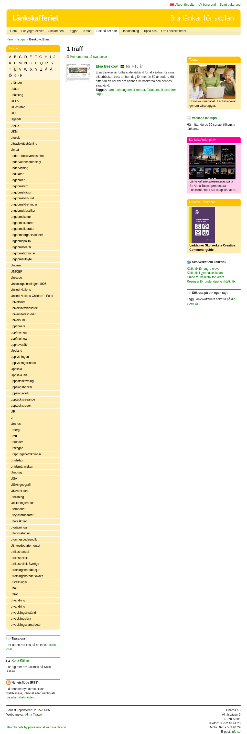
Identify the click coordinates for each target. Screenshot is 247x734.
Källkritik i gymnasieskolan (205, 273)
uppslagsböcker (21, 387)
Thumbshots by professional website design (36, 727)
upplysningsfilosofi (23, 363)
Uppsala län (19, 375)
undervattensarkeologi (26, 162)
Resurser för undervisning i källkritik (211, 281)
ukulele (15, 137)
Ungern (16, 265)
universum (18, 320)
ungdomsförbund (22, 198)
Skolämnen (56, 31)
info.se (236, 731)
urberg (15, 430)
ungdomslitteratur (23, 229)
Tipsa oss (150, 31)
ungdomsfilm (19, 186)
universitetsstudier (23, 314)
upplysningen (20, 357)
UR (13, 411)
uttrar (14, 594)
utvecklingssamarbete (25, 625)
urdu (14, 436)
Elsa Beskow (107, 66)
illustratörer (168, 90)
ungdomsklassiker (23, 210)
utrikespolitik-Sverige (25, 564)
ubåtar (15, 89)
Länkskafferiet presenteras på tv (211, 181)
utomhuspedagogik (24, 539)
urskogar (17, 448)
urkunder (17, 442)
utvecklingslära (21, 618)
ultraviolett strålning (24, 143)
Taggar (73, 31)
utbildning (17, 497)
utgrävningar (19, 527)
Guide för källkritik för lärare (205, 277)
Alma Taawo (33, 714)
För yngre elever (32, 31)
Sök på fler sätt (106, 31)
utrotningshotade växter (27, 576)
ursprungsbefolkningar (26, 454)
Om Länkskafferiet (173, 31)
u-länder (16, 82)
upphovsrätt (19, 345)
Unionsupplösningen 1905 (28, 284)
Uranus (16, 424)
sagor (99, 94)
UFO (14, 113)
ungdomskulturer (22, 223)
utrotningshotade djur (25, 570)
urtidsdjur (17, 460)
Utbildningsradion (23, 503)
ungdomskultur (21, 217)
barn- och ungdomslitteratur (126, 90)
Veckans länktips (204, 118)
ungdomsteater (21, 247)
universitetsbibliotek (24, 308)
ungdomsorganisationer (27, 235)
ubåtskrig (17, 95)
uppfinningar (19, 332)
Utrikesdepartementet (25, 545)
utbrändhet (18, 509)
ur (12, 417)
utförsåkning (19, 521)
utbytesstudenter (22, 515)
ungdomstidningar (23, 253)
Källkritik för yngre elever (203, 269)
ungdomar (18, 180)
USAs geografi (20, 485)
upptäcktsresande (23, 399)
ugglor (15, 125)
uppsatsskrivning (22, 381)
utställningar (19, 582)
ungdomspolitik (21, 241)
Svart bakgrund (230, 4)
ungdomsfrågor (21, 192)
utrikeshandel (20, 552)
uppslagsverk (20, 393)
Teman (86, 31)
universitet (18, 302)
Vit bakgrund (207, 4)
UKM (14, 131)
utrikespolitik (19, 558)
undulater (17, 174)
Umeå (15, 150)
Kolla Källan (20, 660)
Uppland (16, 350)
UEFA (15, 101)
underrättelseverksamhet (28, 156)
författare (153, 90)
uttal (14, 588)
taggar (211, 105)
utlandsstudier (20, 533)
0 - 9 (18, 75)
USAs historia (20, 491)
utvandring (18, 600)
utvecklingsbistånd (23, 612)
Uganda (16, 119)
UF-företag (18, 107)
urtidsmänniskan (22, 466)
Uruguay (16, 472)
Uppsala (16, 369)
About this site (185, 4)
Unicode (16, 277)
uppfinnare (18, 326)
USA (14, 478)
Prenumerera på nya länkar (87, 57)
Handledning (130, 31)
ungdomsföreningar (24, 204)
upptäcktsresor (21, 405)
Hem (13, 31)
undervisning (19, 168)
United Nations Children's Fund (32, 296)
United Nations (21, 290)
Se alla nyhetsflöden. (20, 697)
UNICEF (16, 271)
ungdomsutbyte (21, 259)
